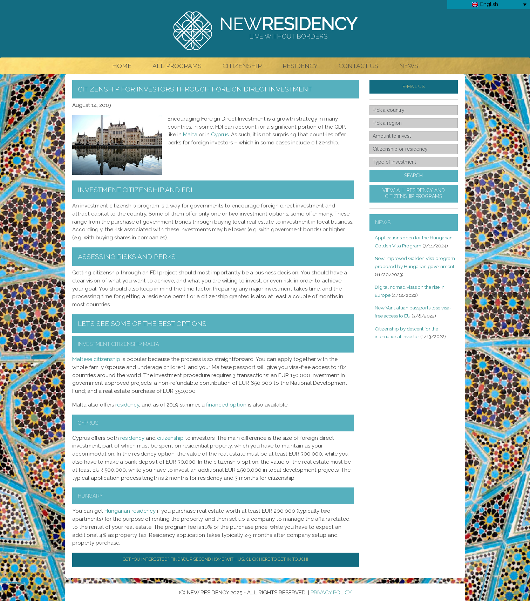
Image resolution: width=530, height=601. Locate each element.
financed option (226, 405)
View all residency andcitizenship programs (413, 193)
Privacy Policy (331, 592)
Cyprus (220, 134)
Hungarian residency (130, 511)
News (408, 65)
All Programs (177, 65)
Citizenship (242, 65)
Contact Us (358, 65)
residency (127, 405)
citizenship (170, 438)
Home (121, 65)
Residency (300, 65)
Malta (190, 134)
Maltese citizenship (96, 359)
